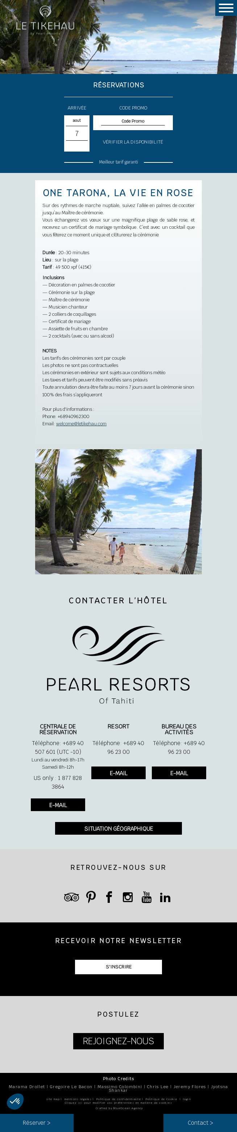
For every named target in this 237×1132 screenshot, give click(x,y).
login (187, 1099)
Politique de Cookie (162, 1099)
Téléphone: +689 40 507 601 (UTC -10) (58, 747)
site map (53, 1099)
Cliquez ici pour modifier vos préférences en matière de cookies (118, 1102)
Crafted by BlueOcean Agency (119, 1108)
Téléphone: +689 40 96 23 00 (118, 747)
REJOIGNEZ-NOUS (118, 1041)
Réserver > (36, 1122)
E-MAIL (58, 805)
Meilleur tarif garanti (118, 162)
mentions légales (78, 1099)
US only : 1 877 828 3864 (58, 782)
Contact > (200, 1122)
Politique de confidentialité (118, 1099)
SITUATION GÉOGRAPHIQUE (118, 828)
